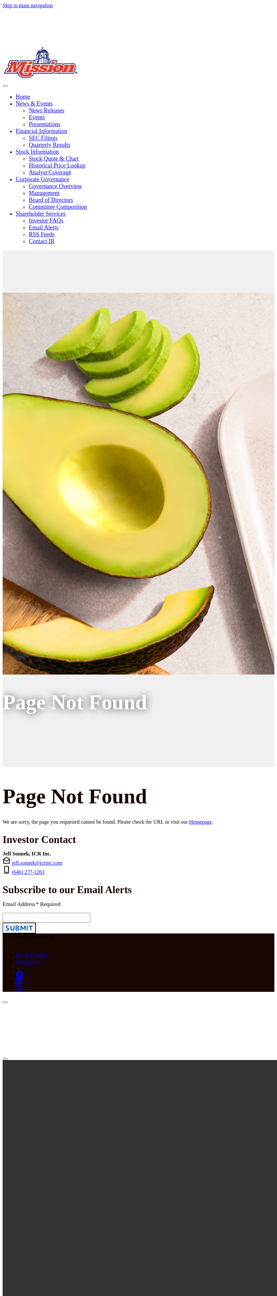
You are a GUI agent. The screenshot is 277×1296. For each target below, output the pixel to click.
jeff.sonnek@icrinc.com (37, 863)
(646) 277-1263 (28, 872)
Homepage (200, 822)
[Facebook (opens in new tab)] (19, 974)
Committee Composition (58, 207)
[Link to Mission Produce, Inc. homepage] (138, 45)
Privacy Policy (32, 955)
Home (23, 96)
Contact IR (42, 241)
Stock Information (37, 151)
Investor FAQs (46, 220)
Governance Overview (55, 186)
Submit (19, 928)
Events (37, 117)
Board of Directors (51, 200)
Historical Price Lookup (57, 165)
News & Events (34, 103)
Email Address (32, 904)
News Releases (46, 110)
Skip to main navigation (28, 5)
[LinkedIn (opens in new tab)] (19, 981)
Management (44, 193)
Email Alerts (43, 227)
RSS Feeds (42, 234)
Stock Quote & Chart (54, 158)
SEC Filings (43, 138)
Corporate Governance (42, 179)
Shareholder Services (40, 213)
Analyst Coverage (50, 172)
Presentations (44, 124)
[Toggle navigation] (5, 86)
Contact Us (28, 962)
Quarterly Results (49, 145)
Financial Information (41, 131)
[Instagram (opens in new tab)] (19, 988)
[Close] (5, 1002)
